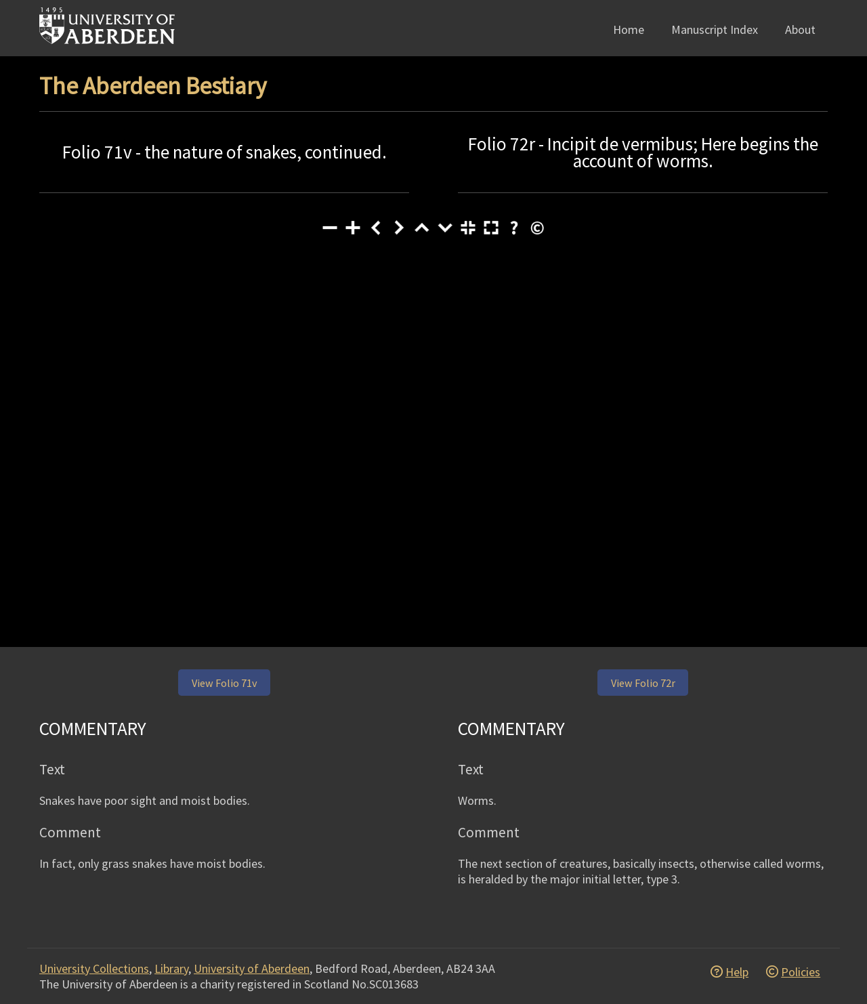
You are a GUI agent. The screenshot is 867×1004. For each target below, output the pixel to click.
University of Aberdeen (252, 968)
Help (736, 972)
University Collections (94, 968)
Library (171, 968)
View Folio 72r (643, 683)
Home (628, 29)
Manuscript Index (714, 29)
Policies (800, 972)
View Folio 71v (224, 683)
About (800, 29)
